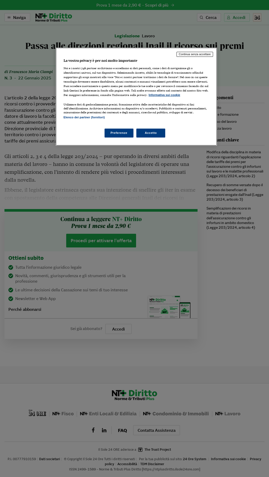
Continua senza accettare (195, 54)
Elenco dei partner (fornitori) (84, 117)
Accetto (151, 132)
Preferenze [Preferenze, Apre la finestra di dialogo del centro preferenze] (119, 132)
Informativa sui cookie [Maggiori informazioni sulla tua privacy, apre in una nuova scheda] (164, 95)
